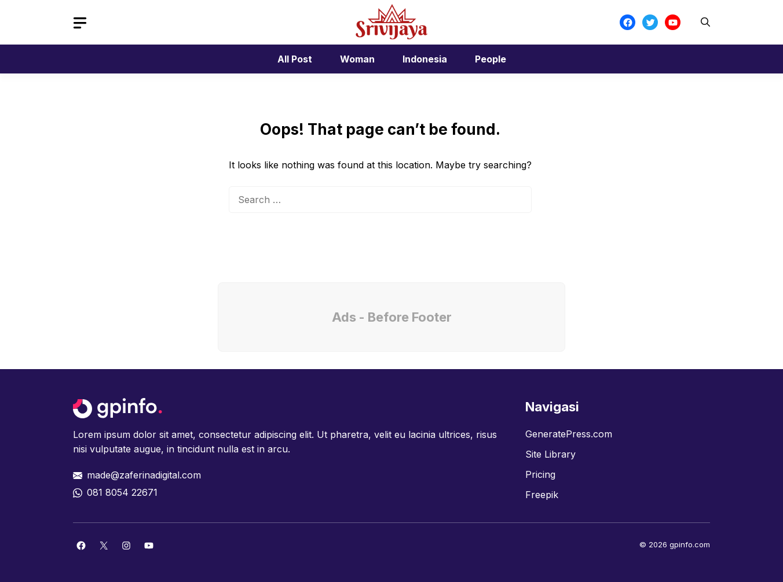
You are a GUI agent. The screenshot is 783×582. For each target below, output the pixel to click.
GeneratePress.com (568, 434)
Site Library (550, 454)
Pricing (540, 474)
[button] (705, 22)
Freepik (541, 494)
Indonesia (425, 59)
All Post (294, 59)
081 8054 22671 (122, 492)
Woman (357, 59)
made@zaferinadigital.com (144, 475)
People (490, 59)
